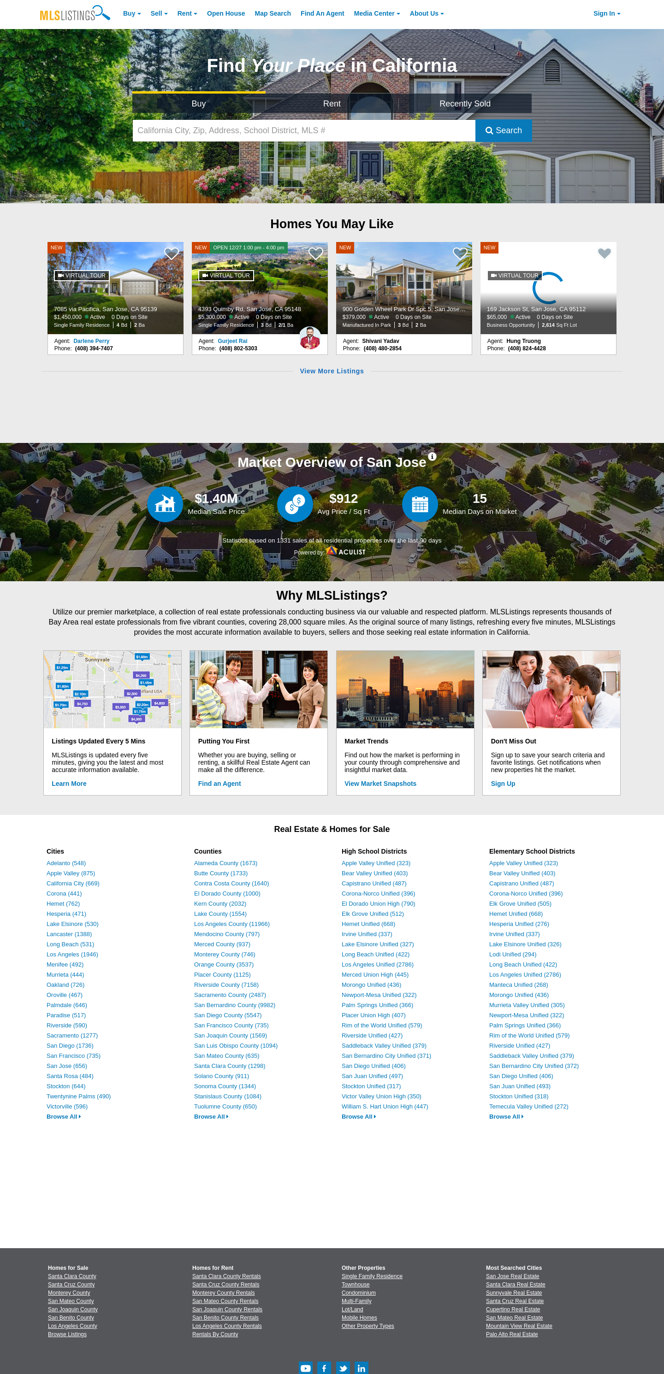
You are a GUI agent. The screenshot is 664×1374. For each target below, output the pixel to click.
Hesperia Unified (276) (519, 923)
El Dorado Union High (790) (378, 903)
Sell (156, 13)
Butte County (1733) (221, 873)
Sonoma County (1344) (225, 1086)
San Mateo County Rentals (225, 1301)
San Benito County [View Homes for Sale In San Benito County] (71, 1318)
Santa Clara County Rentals (226, 1276)
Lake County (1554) (220, 913)
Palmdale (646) (67, 1005)
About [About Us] (424, 13)
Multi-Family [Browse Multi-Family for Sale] (357, 1301)
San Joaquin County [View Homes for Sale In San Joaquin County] (73, 1309)
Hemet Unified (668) (368, 923)
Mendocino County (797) (227, 934)
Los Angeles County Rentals (227, 1326)
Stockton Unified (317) (371, 1086)
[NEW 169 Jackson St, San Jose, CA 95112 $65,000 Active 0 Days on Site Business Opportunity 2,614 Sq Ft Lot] (548, 288)
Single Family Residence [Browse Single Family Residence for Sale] (372, 1276)
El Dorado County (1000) (227, 893)
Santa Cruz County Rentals (225, 1284)
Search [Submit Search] (504, 130)
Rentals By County (215, 1334)
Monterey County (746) (224, 954)
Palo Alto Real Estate (512, 1334)
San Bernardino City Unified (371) (386, 1055)
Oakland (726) (65, 984)
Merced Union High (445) (375, 974)
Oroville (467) (65, 994)
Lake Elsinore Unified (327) (378, 944)
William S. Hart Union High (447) (385, 1106)
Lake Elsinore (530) (73, 923)
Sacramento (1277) (72, 1035)
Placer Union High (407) (374, 1015)
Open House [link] (226, 13)
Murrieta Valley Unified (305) (527, 1005)
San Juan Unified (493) (520, 1086)
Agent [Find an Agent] (322, 13)
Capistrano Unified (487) (374, 883)
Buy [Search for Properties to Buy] (199, 103)
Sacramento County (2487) (230, 994)
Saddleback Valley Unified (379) (384, 1045)
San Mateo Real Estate (514, 1318)
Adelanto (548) (66, 863)
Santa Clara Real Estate (515, 1284)
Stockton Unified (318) (519, 1096)
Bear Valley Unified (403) (375, 873)
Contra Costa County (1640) (231, 883)
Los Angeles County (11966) (232, 923)
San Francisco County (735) (231, 1025)
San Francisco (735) (74, 1055)
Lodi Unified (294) (513, 954)
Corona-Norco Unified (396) (378, 893)
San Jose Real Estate (512, 1276)
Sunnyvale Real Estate (514, 1293)
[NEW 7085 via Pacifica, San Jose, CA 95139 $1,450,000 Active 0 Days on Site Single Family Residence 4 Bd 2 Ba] (115, 288)
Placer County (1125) (222, 974)
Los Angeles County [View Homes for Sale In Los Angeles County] (72, 1326)
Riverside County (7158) (226, 984)
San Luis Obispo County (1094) (236, 1045)
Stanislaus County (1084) (227, 1096)
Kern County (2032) (220, 903)
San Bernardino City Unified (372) (534, 1065)
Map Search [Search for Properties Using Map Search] (273, 13)
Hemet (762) (63, 903)
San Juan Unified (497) (372, 1076)
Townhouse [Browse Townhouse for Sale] (356, 1284)
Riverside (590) (67, 1025)
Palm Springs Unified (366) (377, 1005)
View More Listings (332, 371)
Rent (185, 13)
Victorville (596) (67, 1106)
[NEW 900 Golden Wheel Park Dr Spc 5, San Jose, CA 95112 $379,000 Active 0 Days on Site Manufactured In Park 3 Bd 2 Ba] (404, 288)
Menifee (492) (65, 964)
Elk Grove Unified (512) (373, 913)
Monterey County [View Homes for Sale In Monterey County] (69, 1293)
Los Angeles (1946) (72, 954)
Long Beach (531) (70, 944)
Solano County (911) (221, 1076)
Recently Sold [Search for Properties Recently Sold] (465, 103)
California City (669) (73, 883)
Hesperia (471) (66, 913)
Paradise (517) (66, 1015)
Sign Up (503, 783)
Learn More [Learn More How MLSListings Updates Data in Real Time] (69, 783)
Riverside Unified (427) (372, 1035)
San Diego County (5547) (228, 1015)
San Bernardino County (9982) (234, 1005)
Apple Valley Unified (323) (376, 863)
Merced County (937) (222, 944)
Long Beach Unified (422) (375, 954)
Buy (129, 13)
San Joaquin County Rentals (227, 1309)
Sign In (604, 13)
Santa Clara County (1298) (230, 1065)
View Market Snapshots (380, 783)
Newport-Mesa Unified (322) (379, 994)
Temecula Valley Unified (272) (529, 1106)
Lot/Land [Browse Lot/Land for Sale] (352, 1309)
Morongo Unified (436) (371, 984)
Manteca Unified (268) (518, 984)
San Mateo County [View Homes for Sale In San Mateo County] (71, 1301)
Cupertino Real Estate (513, 1309)
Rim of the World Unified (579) (382, 1025)
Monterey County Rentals (223, 1293)
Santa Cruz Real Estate (515, 1301)
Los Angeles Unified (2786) (378, 964)
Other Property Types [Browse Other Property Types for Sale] (368, 1326)
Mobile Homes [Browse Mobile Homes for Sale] (359, 1318)
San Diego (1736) (70, 1045)
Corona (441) (64, 893)
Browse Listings (67, 1334)
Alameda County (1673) (225, 863)
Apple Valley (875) (71, 873)
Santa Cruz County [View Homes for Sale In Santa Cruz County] (71, 1284)
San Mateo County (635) (227, 1055)
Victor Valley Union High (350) (381, 1096)
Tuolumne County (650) (225, 1106)
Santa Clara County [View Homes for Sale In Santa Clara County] (72, 1276)
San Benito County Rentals (225, 1318)
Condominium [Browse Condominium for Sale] (359, 1293)
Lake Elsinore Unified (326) (525, 944)
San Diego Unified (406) (374, 1065)
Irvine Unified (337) (367, 934)
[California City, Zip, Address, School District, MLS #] (304, 130)
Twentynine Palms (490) (79, 1096)
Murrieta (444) (65, 974)
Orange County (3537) (224, 964)
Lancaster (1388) (69, 934)
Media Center (374, 13)
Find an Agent (219, 783)
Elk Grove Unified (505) (520, 903)
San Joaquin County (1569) (230, 1035)
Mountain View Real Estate (519, 1326)
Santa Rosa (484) (70, 1076)
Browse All (64, 1116)
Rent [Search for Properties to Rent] (332, 103)
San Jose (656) (67, 1065)
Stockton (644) (66, 1086)
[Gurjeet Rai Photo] (309, 334)
